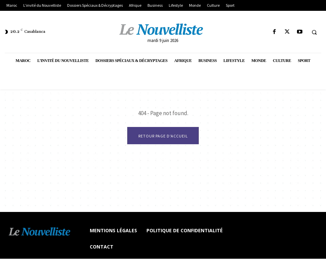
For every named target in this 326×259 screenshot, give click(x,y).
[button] (314, 32)
